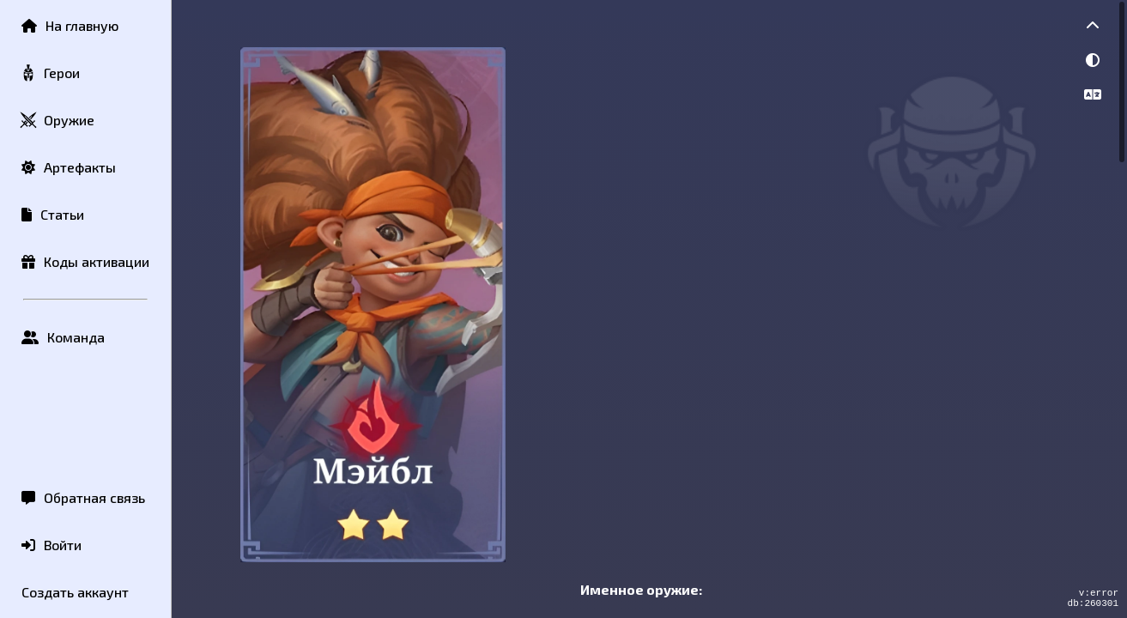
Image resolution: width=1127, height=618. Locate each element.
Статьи (52, 214)
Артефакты (68, 167)
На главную (69, 25)
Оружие (57, 121)
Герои (50, 73)
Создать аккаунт (75, 592)
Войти (51, 544)
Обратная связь (83, 497)
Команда (63, 337)
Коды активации (85, 261)
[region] (649, 309)
